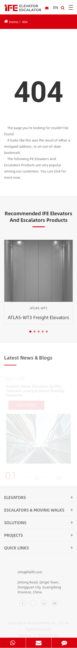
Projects (38, 536)
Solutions (38, 523)
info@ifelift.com (23, 573)
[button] (30, 332)
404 (25, 21)
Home (13, 21)
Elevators (38, 498)
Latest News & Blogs (28, 358)
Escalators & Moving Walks (38, 511)
